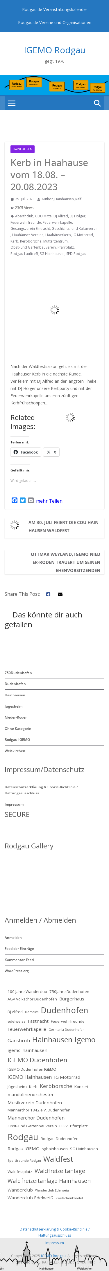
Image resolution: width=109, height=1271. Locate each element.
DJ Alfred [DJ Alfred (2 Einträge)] (15, 1011)
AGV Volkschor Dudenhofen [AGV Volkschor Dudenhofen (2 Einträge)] (32, 999)
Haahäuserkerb (58, 234)
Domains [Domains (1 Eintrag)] (31, 1012)
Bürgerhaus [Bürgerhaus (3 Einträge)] (71, 999)
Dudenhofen (15, 683)
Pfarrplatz (66, 247)
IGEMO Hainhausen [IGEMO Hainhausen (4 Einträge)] (30, 1077)
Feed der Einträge (19, 948)
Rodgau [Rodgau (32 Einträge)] (23, 1137)
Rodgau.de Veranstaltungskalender (54, 9)
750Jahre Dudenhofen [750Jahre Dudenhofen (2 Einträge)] (69, 991)
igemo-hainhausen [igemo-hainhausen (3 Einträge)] (27, 1050)
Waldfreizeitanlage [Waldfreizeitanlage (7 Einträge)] (60, 1171)
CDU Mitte (43, 216)
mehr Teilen (49, 501)
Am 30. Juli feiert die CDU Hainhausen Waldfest (63, 526)
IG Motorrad (83, 234)
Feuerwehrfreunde (25, 222)
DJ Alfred (60, 216)
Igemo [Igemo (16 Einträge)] (85, 1039)
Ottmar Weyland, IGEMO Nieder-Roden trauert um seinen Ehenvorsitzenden (65, 562)
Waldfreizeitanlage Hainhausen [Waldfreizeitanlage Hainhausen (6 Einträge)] (49, 1181)
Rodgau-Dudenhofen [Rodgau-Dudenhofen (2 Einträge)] (59, 1138)
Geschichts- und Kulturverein (75, 228)
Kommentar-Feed (19, 959)
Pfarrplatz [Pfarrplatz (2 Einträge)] (79, 1125)
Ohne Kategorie (18, 728)
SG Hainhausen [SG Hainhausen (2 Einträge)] (84, 1148)
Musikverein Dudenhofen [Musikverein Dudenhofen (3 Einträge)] (35, 1102)
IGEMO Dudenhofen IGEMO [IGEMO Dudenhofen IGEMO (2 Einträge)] (32, 1069)
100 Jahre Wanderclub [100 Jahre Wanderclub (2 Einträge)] (27, 991)
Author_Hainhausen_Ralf (61, 199)
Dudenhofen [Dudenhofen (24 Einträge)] (64, 1010)
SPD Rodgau (76, 253)
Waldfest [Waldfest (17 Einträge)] (58, 1159)
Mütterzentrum (55, 241)
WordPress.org (17, 970)
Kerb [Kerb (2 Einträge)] (33, 1086)
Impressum (14, 804)
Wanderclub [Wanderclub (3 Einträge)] (20, 1190)
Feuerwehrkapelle (57, 222)
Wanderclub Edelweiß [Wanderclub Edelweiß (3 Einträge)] (30, 1197)
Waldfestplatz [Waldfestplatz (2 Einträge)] (20, 1171)
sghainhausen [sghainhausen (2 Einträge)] (55, 1148)
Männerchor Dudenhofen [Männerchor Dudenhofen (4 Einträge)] (36, 1117)
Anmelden (13, 937)
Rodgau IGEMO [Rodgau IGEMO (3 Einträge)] (24, 1148)
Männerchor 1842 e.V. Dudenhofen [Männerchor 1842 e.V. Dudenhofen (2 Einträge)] (39, 1110)
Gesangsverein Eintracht (30, 228)
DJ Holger (77, 216)
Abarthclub (24, 216)
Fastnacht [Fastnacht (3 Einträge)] (38, 1021)
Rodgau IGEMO (17, 739)
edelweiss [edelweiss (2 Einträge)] (17, 1021)
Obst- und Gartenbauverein (33, 247)
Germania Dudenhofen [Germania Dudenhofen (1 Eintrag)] (67, 1030)
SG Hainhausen (52, 253)
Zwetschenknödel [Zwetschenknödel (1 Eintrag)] (69, 1198)
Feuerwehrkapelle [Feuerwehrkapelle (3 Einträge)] (27, 1029)
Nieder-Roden (16, 717)
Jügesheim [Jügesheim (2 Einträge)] (17, 1086)
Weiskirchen (15, 750)
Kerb (14, 241)
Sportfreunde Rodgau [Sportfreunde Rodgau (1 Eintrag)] (24, 1161)
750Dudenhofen (18, 672)
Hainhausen (22, 149)
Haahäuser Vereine (28, 234)
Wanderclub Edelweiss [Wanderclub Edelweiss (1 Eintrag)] (52, 1190)
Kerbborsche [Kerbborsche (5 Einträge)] (56, 1086)
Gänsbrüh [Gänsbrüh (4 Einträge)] (19, 1040)
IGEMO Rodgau (54, 50)
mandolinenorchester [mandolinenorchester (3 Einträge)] (31, 1094)
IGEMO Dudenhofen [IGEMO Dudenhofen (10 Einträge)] (37, 1060)
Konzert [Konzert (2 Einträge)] (81, 1086)
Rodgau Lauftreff (24, 253)
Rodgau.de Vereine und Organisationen (54, 22)
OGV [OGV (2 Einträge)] (63, 1125)
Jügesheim (13, 706)
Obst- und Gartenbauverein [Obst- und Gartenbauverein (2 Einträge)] (32, 1125)
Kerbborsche (31, 241)
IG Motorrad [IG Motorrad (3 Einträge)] (67, 1077)
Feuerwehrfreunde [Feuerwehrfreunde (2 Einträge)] (68, 1021)
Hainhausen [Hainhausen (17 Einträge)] (52, 1039)
